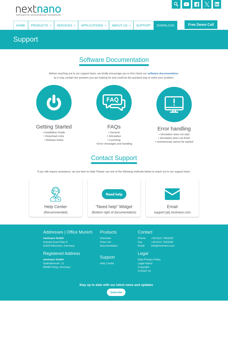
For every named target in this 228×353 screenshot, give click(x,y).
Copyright (143, 266)
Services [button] (66, 25)
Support (143, 25)
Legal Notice (145, 263)
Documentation (109, 245)
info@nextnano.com (163, 245)
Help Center (107, 263)
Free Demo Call (201, 24)
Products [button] (41, 25)
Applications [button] (93, 25)
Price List (105, 241)
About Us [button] (121, 25)
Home (20, 25)
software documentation (163, 73)
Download (166, 25)
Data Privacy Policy (149, 259)
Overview (105, 238)
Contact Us (144, 270)
